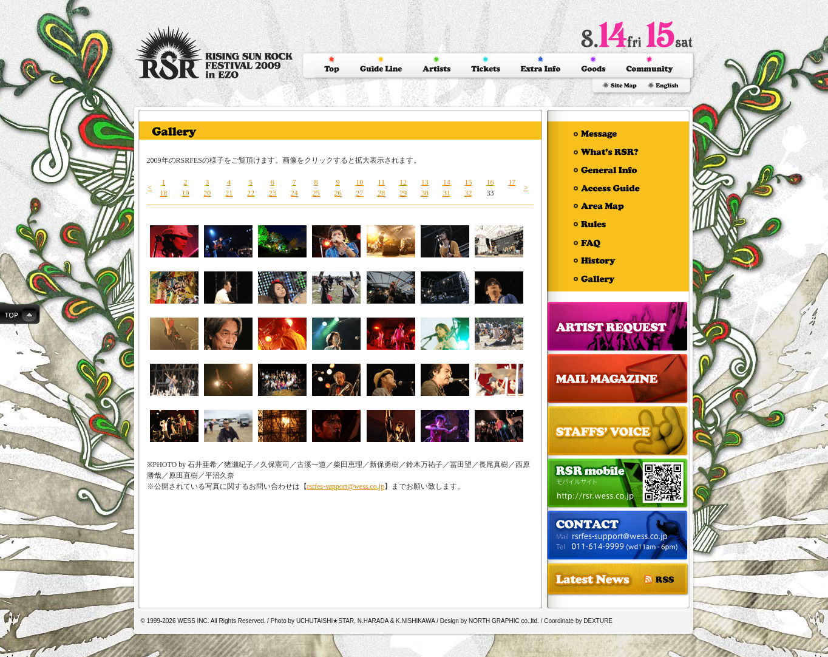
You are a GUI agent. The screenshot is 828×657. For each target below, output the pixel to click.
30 (425, 193)
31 (446, 193)
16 (490, 182)
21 (228, 193)
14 (446, 182)
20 (207, 193)
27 (359, 193)
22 (250, 193)
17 (511, 182)
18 (164, 193)
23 (272, 193)
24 (294, 193)
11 (381, 182)
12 (403, 182)
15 (468, 182)
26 (337, 193)
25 (316, 193)
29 (403, 193)
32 (468, 193)
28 (381, 193)
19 (185, 193)
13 (425, 182)
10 (359, 182)
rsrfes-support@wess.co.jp (346, 486)
